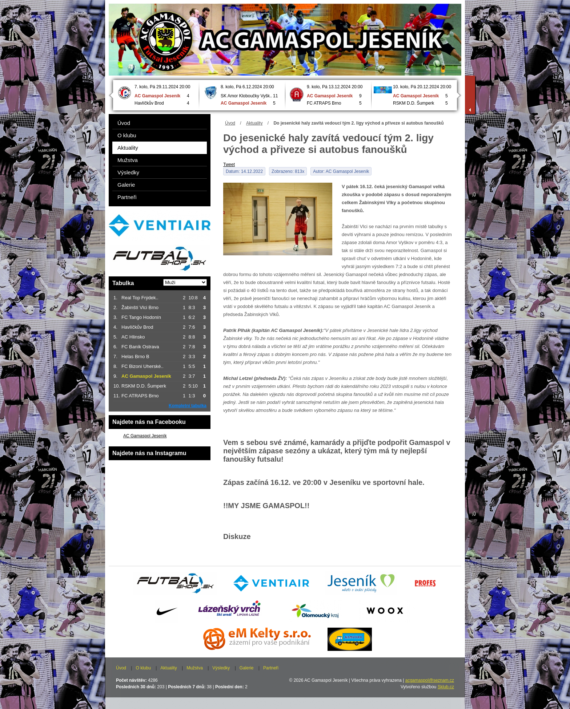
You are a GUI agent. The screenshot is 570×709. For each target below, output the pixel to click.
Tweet (229, 164)
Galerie (126, 185)
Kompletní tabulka (187, 405)
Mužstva (127, 160)
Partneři (127, 197)
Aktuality (254, 123)
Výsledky (128, 172)
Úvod (230, 123)
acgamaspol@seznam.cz (429, 680)
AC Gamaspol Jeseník (144, 435)
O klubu (126, 135)
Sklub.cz (446, 686)
